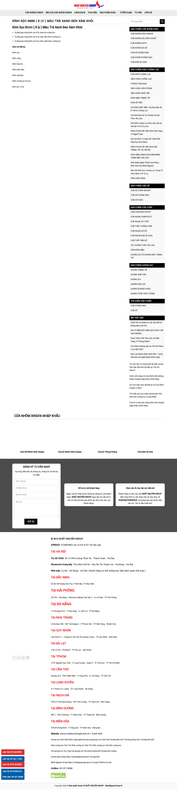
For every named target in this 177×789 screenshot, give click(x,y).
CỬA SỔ (134, 310)
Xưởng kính (96, 751)
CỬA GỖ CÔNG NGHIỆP (141, 190)
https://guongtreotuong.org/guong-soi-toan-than (89, 739)
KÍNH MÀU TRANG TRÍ (140, 98)
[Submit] (162, 21)
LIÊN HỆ (148, 12)
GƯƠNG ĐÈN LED (138, 284)
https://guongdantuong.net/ (77, 757)
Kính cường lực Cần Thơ (82, 745)
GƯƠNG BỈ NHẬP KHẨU (141, 289)
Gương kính (95, 757)
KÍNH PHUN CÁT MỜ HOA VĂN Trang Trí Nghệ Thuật (146, 132)
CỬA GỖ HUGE (137, 200)
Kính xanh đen (18, 69)
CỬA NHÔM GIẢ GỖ (139, 48)
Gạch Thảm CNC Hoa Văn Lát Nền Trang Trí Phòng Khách (145, 340)
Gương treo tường (108, 751)
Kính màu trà (17, 64)
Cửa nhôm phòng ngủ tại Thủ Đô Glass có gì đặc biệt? (147, 348)
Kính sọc (16, 52)
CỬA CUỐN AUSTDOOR (141, 212)
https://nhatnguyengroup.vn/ (80, 762)
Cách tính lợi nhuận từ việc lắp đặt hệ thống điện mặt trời (146, 324)
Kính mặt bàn (17, 75)
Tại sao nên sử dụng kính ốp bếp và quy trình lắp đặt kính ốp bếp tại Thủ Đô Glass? (146, 367)
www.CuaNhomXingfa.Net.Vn (75, 733)
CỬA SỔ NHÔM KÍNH (140, 52)
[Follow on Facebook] (14, 658)
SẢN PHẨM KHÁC (108, 12)
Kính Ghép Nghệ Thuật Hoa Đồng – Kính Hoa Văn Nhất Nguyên (145, 164)
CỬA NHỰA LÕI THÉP (140, 221)
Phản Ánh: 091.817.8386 (12, 777)
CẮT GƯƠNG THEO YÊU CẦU (143, 245)
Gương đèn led (116, 739)
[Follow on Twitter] (23, 658)
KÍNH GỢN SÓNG (138, 178)
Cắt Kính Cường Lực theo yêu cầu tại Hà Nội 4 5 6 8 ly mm (146, 124)
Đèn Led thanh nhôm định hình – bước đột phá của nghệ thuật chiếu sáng (147, 355)
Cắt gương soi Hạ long (81, 751)
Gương (95, 762)
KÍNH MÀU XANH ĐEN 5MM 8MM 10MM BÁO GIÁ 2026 (145, 156)
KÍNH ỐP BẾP (137, 102)
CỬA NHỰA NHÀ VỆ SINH (142, 235)
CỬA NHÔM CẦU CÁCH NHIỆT (143, 38)
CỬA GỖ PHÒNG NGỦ (140, 195)
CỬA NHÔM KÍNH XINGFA (142, 34)
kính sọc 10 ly (18, 87)
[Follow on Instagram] (19, 658)
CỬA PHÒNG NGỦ (138, 305)
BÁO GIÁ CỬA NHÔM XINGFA (59, 12)
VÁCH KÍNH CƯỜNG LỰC (141, 79)
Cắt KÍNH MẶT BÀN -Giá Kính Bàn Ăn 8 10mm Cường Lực (146, 109)
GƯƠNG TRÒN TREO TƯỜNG (143, 293)
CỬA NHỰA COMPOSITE (141, 217)
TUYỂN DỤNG (126, 12)
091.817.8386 (66, 768)
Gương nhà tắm (147, 739)
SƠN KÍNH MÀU (137, 250)
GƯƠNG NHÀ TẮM (138, 274)
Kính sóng (16, 58)
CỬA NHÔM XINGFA (34, 12)
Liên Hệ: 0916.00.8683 (12, 752)
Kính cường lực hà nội (21, 81)
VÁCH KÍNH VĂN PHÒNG (141, 88)
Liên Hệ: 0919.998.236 (12, 771)
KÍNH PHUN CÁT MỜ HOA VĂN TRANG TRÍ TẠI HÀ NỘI (144, 148)
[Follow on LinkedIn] (28, 658)
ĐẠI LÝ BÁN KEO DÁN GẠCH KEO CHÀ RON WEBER (147, 332)
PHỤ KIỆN (92, 12)
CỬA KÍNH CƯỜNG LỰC (141, 74)
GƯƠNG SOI (136, 279)
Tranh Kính (97, 733)
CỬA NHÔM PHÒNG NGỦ (141, 57)
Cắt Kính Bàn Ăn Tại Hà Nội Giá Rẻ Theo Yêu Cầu (145, 117)
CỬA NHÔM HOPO (139, 43)
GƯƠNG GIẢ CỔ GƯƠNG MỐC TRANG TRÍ (146, 256)
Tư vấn (138, 12)
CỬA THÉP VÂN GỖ (139, 240)
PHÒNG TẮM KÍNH (139, 84)
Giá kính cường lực (113, 745)
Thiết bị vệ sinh (105, 762)
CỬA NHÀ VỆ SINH (139, 62)
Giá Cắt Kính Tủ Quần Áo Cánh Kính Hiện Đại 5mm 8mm (145, 140)
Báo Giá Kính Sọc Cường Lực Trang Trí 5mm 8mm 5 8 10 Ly (147, 172)
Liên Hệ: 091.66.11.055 (12, 759)
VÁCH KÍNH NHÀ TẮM (140, 93)
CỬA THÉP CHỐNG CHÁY (141, 226)
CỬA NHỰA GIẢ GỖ (139, 231)
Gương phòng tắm (132, 739)
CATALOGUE (79, 12)
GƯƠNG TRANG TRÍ (139, 270)
